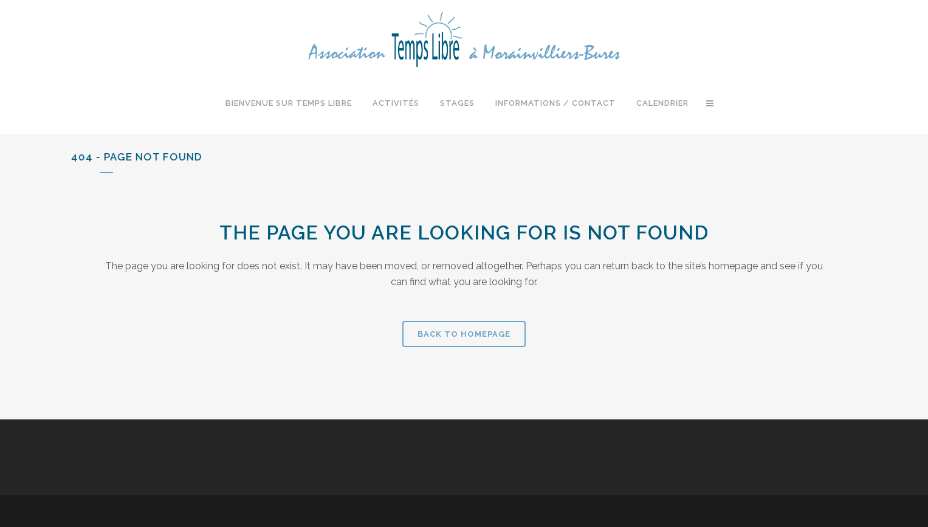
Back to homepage (464, 334)
